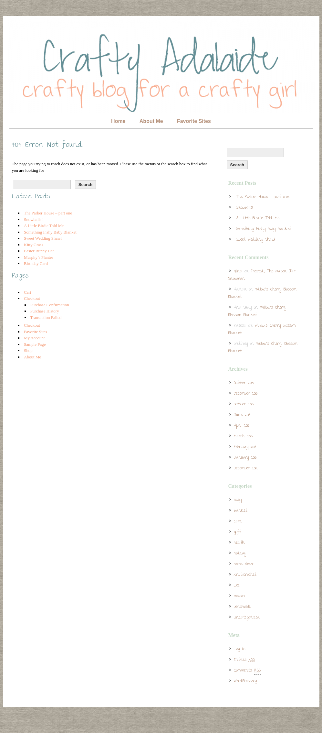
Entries (244, 660)
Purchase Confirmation (49, 304)
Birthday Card (36, 263)
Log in (240, 649)
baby (238, 500)
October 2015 (244, 383)
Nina (238, 271)
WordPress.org (245, 681)
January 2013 (245, 458)
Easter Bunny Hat (39, 250)
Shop (28, 350)
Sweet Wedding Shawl (43, 238)
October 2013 (244, 404)
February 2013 (245, 447)
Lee (237, 585)
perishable (242, 607)
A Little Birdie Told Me (44, 225)
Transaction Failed (46, 317)
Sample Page (35, 344)
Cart (27, 292)
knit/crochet (245, 575)
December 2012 (246, 468)
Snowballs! (33, 219)
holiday (240, 553)
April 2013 (241, 426)
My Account (34, 337)
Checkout (32, 298)
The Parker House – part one (48, 213)
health (239, 543)
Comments (247, 671)
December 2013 (245, 394)
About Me (151, 121)
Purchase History (44, 311)
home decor (244, 564)
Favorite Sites (194, 121)
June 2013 (242, 415)
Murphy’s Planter (38, 257)
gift (237, 532)
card (238, 521)
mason (239, 596)
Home (118, 121)
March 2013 (243, 436)
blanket (240, 511)
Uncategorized (247, 617)
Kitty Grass (33, 244)
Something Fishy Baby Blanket (50, 232)
